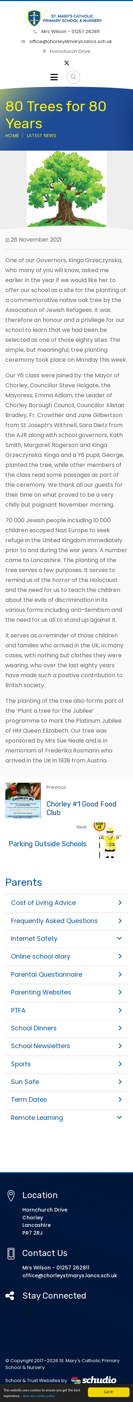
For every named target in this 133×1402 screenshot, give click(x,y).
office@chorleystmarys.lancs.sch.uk (66, 41)
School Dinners (66, 1028)
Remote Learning (66, 1117)
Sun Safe (66, 1082)
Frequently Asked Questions (66, 921)
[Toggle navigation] (54, 77)
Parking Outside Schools (48, 844)
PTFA (66, 1010)
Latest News (42, 136)
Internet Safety (66, 938)
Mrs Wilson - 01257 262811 (66, 31)
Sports (66, 1064)
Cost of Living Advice (66, 903)
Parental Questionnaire (66, 974)
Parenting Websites (66, 992)
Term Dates (66, 1099)
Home (12, 136)
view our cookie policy (38, 1396)
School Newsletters (66, 1046)
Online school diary (66, 956)
